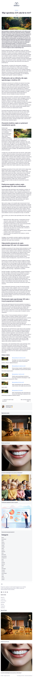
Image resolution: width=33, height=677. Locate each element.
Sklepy (3, 565)
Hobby (3, 548)
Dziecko (3, 542)
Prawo (3, 560)
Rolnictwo (16, 10)
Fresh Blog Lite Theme (20, 675)
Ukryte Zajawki (4, 573)
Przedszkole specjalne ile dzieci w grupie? (10, 502)
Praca (3, 559)
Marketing (3, 551)
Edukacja (3, 543)
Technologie (4, 568)
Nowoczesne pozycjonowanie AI (8, 532)
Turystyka (3, 571)
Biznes (3, 537)
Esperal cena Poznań (6, 443)
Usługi (3, 576)
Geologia (3, 546)
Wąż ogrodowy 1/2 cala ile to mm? (19, 357)
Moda (3, 553)
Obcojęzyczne (4, 557)
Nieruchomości (4, 556)
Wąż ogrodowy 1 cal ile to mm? (18, 374)
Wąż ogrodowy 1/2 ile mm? (17, 390)
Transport (3, 570)
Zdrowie (3, 579)
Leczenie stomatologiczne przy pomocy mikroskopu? (12, 472)
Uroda (3, 574)
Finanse (3, 545)
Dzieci (3, 540)
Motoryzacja (4, 554)
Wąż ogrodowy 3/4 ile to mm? (18, 382)
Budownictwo (4, 539)
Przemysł (3, 562)
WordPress (30, 675)
